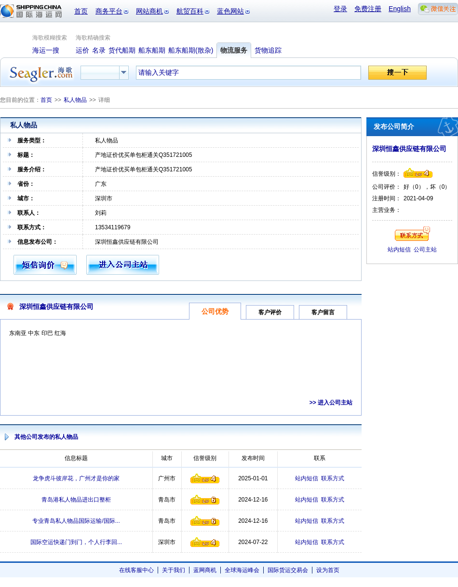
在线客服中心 (136, 570)
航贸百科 (189, 11)
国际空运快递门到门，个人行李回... (76, 542)
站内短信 (306, 478)
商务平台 (108, 11)
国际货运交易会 (288, 570)
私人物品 (75, 100)
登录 (340, 9)
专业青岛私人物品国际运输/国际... (76, 520)
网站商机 (149, 11)
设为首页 (327, 570)
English (400, 9)
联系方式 (332, 478)
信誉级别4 (204, 478)
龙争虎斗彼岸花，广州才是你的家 (76, 478)
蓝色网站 (230, 11)
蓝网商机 (204, 570)
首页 (81, 11)
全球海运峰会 (242, 570)
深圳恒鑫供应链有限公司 (56, 306)
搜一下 (397, 73)
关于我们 (173, 570)
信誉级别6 (204, 499)
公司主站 (425, 249)
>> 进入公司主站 (331, 402)
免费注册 (367, 9)
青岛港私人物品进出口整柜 (76, 499)
